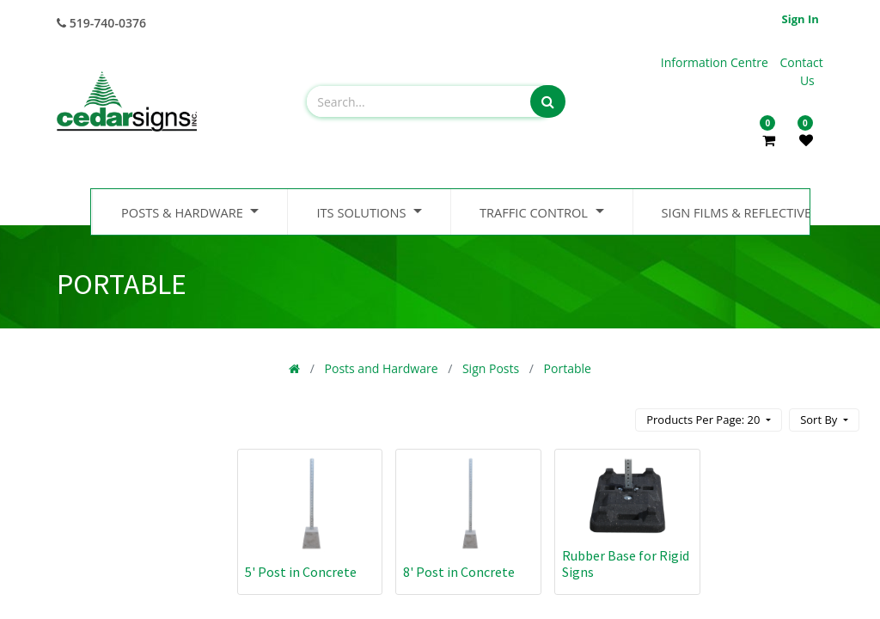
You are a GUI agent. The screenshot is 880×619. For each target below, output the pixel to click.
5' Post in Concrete (301, 571)
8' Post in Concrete (459, 571)
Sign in (800, 19)
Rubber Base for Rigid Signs (625, 563)
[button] (824, 420)
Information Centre (716, 62)
